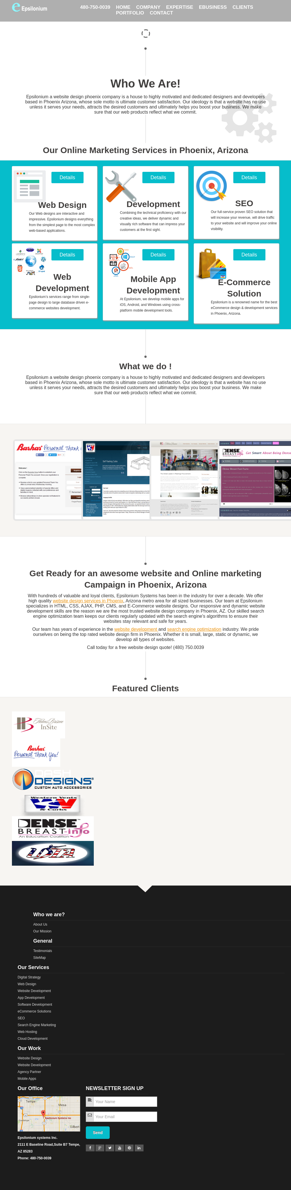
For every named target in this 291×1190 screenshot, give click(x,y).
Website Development (34, 991)
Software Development (35, 1005)
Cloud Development (32, 1039)
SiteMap (39, 958)
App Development (31, 998)
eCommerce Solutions (34, 1011)
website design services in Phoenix (88, 600)
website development (135, 629)
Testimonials (42, 951)
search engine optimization (194, 629)
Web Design (27, 984)
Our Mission (42, 931)
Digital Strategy (29, 977)
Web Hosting (27, 1032)
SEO (21, 1018)
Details (67, 177)
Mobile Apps (27, 1079)
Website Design (29, 1058)
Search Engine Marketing (37, 1025)
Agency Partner (29, 1072)
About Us (40, 924)
